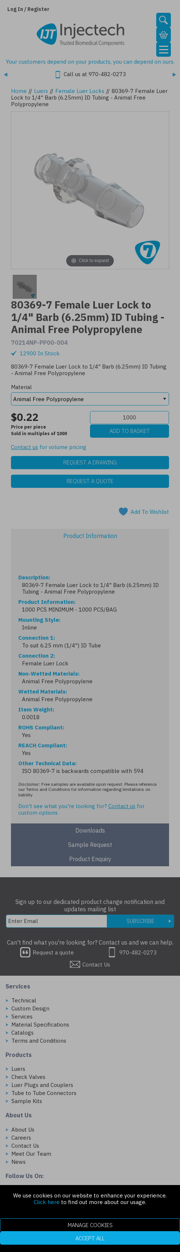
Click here (47, 1202)
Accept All (90, 1238)
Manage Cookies (90, 1225)
